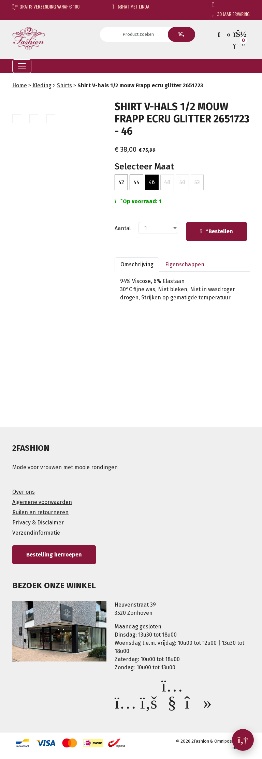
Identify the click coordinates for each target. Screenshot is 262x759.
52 (197, 182)
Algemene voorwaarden (42, 502)
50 (182, 182)
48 (167, 182)
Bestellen (216, 231)
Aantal (123, 228)
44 (136, 182)
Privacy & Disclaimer (38, 522)
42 (121, 182)
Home (19, 85)
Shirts (64, 85)
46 (152, 182)
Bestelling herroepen (54, 554)
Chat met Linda (131, 6)
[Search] (140, 34)
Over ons (23, 492)
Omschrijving (137, 264)
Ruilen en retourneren (40, 512)
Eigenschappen (184, 264)
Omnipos (223, 741)
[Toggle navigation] (21, 66)
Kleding (42, 85)
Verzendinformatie (36, 533)
